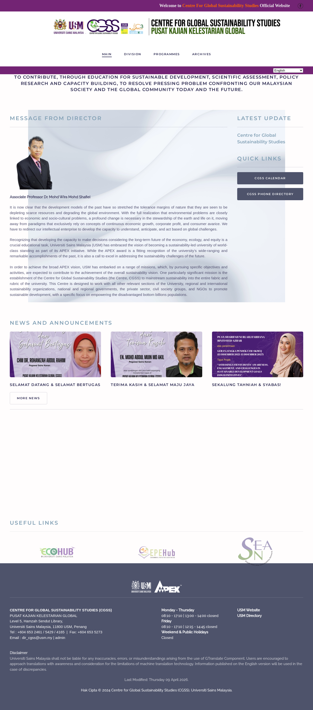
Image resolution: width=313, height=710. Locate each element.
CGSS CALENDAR (270, 178)
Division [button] (132, 54)
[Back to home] (156, 26)
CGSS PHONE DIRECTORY (270, 194)
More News (28, 398)
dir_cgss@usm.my (37, 638)
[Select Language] (288, 70)
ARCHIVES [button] (201, 54)
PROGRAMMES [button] (167, 54)
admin (60, 638)
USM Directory (249, 616)
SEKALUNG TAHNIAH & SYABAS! (246, 384)
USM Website (248, 610)
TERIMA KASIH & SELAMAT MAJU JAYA (152, 384)
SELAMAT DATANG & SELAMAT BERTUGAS (55, 384)
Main (107, 54)
